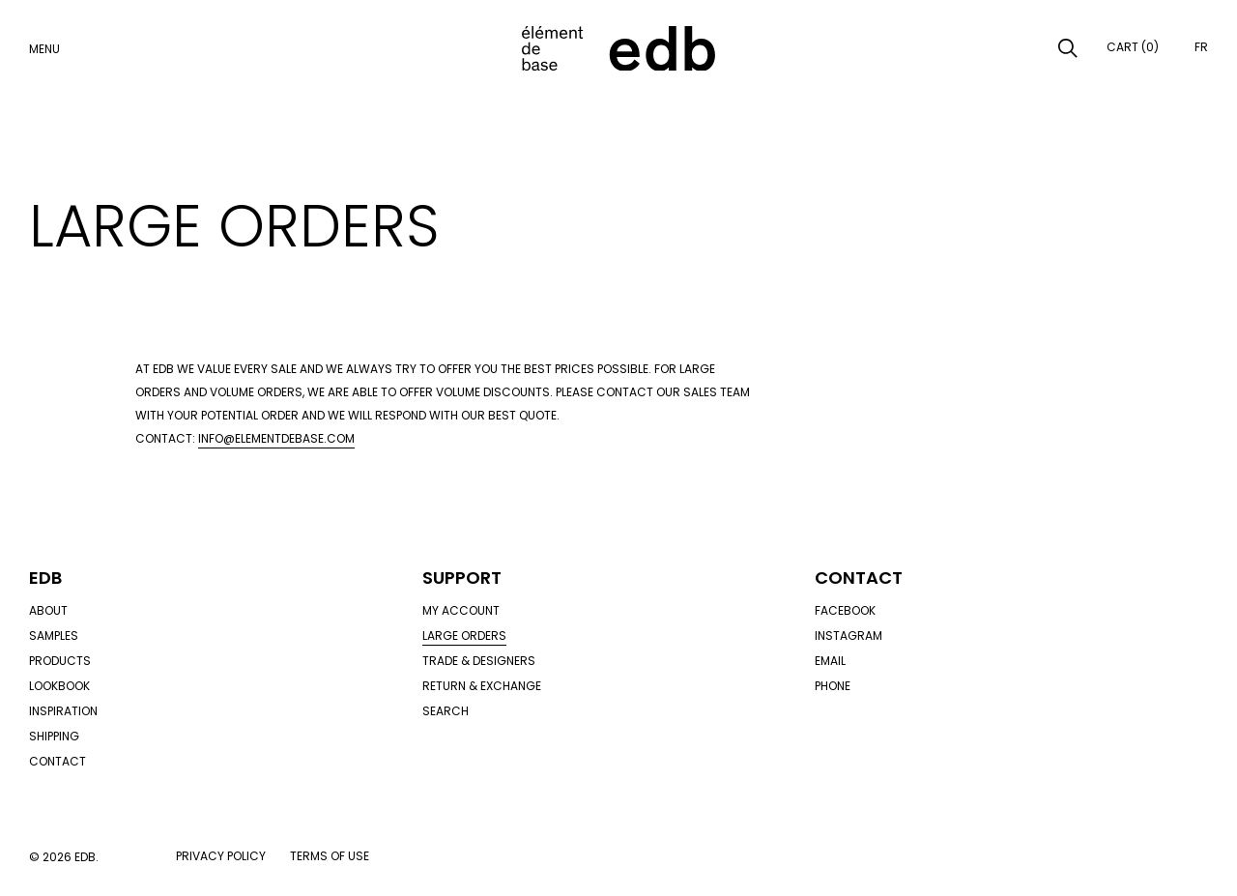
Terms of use (329, 856)
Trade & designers (478, 660)
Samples (53, 635)
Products (60, 660)
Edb (45, 577)
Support (462, 577)
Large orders (464, 635)
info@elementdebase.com (276, 438)
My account (461, 610)
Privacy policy (221, 856)
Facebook (845, 610)
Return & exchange (481, 686)
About (48, 610)
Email (830, 660)
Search (445, 711)
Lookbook (59, 686)
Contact (57, 761)
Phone (832, 686)
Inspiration (63, 711)
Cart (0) (1133, 47)
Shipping (54, 736)
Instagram (848, 635)
